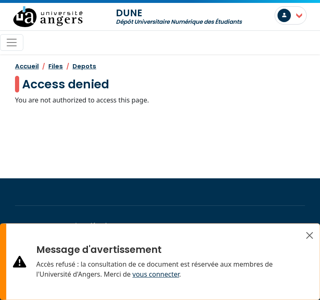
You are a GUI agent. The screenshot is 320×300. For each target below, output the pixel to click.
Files (55, 66)
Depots (84, 66)
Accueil (27, 66)
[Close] (310, 235)
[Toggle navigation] (11, 42)
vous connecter (155, 274)
